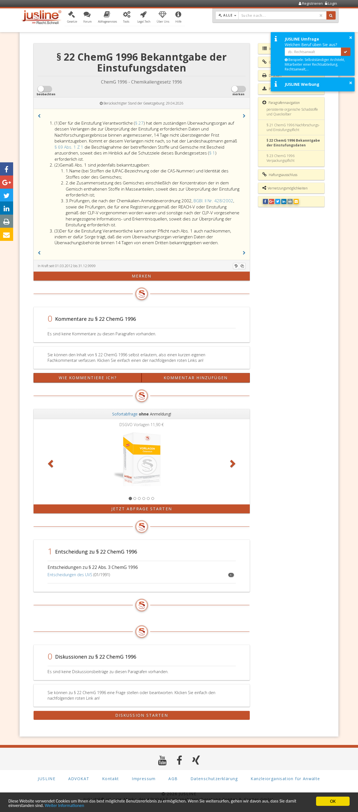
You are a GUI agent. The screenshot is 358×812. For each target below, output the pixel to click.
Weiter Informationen (80, 806)
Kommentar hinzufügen (196, 377)
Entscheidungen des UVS (70, 574)
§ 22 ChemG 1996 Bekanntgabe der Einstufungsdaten (293, 143)
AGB (173, 778)
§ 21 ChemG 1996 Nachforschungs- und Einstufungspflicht (293, 127)
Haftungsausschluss (279, 174)
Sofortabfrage (125, 414)
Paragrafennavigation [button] (281, 102)
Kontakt (110, 778)
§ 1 (212, 153)
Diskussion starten (141, 715)
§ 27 (139, 123)
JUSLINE (46, 778)
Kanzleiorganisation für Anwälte (285, 778)
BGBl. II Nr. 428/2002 (213, 200)
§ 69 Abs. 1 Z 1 (69, 147)
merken (142, 276)
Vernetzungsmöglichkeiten (285, 188)
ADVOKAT (79, 778)
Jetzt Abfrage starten (141, 508)
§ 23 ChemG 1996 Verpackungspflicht (281, 158)
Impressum (144, 778)
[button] (72, 17)
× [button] (350, 37)
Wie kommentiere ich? (88, 377)
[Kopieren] (242, 266)
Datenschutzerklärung (214, 778)
